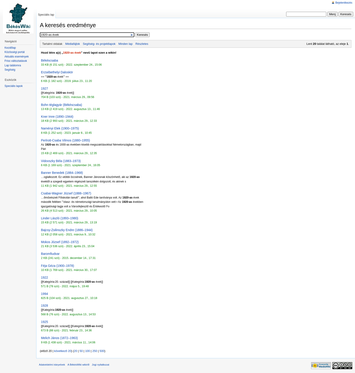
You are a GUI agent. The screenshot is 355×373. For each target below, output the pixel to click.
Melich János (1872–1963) (59, 338)
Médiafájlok (72, 43)
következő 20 (62, 351)
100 (87, 351)
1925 (44, 322)
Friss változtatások (16, 60)
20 (75, 351)
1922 (44, 277)
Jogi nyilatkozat (100, 364)
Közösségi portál (15, 52)
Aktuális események (17, 56)
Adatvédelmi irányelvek (52, 364)
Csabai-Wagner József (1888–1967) (66, 193)
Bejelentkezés (343, 2)
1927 (44, 88)
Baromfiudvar (50, 254)
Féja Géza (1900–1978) (57, 266)
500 (102, 351)
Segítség (10, 69)
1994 (44, 294)
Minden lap (125, 43)
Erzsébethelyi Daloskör (57, 72)
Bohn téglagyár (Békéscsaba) (61, 105)
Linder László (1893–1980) (59, 218)
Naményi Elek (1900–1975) (60, 128)
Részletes (141, 43)
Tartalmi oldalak (52, 43)
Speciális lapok (14, 86)
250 (94, 351)
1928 (44, 305)
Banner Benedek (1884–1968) (62, 173)
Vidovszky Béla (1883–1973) (61, 161)
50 (81, 351)
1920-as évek (72, 52)
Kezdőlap (10, 47)
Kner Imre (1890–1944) (57, 116)
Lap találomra (13, 65)
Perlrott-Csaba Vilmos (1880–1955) (65, 140)
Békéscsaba (49, 60)
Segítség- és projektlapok (99, 43)
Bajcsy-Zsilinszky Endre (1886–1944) (67, 230)
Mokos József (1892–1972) (60, 242)
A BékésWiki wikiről (78, 364)
